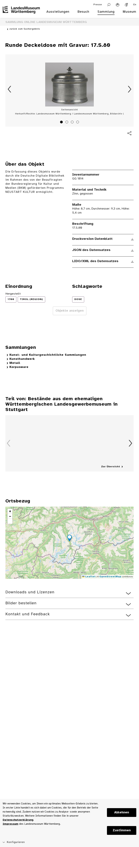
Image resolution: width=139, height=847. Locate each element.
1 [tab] (62, 122)
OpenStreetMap (110, 576)
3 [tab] (72, 122)
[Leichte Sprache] (117, 5)
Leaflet (89, 576)
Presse (97, 4)
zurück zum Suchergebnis (24, 29)
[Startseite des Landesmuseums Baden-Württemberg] (21, 13)
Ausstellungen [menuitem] (57, 12)
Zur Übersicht (110, 466)
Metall (14, 363)
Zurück (9, 89)
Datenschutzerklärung (18, 819)
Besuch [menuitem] (83, 12)
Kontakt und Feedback (27, 614)
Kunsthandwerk (22, 359)
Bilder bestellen (21, 603)
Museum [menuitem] (129, 12)
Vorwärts (130, 89)
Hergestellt (13, 293)
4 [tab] (78, 122)
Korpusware (19, 367)
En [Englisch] (134, 4)
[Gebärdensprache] (126, 5)
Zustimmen (122, 830)
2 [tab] (67, 122)
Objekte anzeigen (69, 310)
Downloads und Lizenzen (29, 592)
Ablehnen (121, 812)
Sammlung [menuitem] (106, 12)
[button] (69, 538)
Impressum (10, 823)
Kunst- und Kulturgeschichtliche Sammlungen (47, 355)
